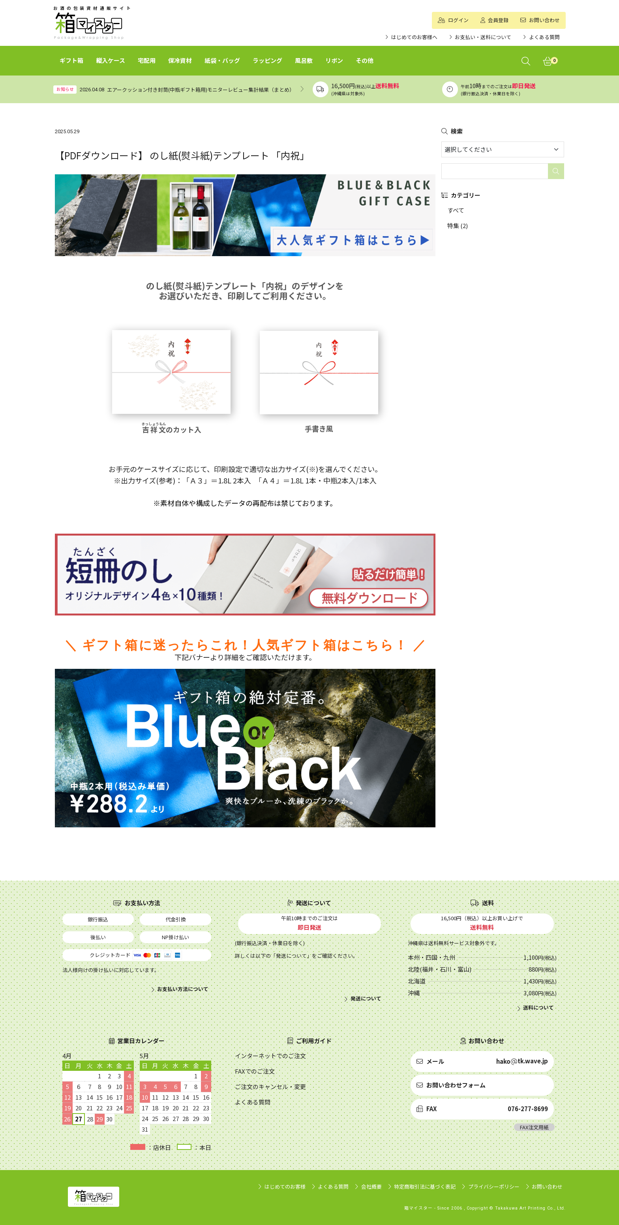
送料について (538, 1007)
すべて (455, 210)
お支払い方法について (182, 989)
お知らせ (65, 89)
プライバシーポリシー (494, 1186)
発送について (366, 998)
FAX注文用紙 (534, 1127)
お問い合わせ (547, 1186)
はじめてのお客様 (285, 1186)
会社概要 (371, 1186)
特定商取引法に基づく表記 (425, 1186)
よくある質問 (333, 1186)
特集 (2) (457, 225)
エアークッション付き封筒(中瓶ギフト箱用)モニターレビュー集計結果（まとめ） (200, 89)
